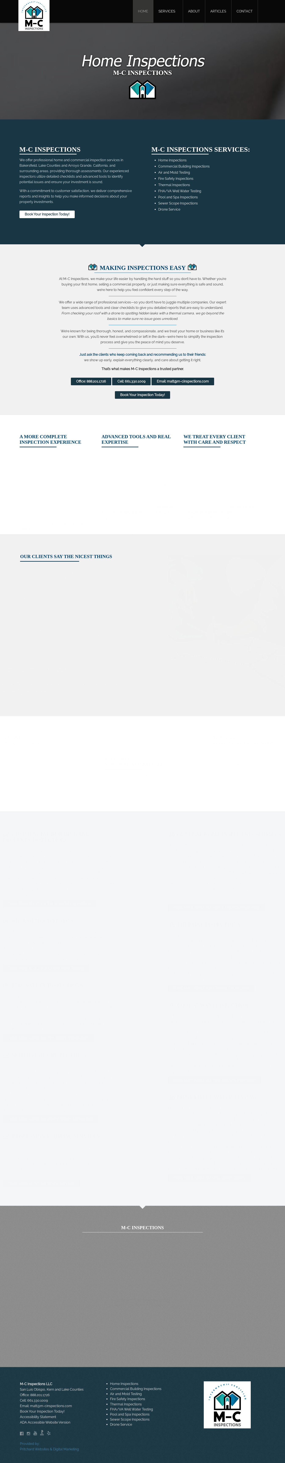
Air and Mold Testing (174, 172)
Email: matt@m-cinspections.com (183, 381)
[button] (168, 11)
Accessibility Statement (38, 1417)
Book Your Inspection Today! (47, 214)
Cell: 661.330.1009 (131, 381)
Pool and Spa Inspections (178, 197)
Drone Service (169, 209)
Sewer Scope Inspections (178, 203)
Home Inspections (172, 160)
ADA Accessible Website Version (45, 1422)
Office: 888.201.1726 (91, 381)
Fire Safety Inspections (175, 179)
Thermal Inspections (174, 185)
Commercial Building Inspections (184, 166)
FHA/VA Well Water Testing (179, 191)
